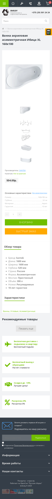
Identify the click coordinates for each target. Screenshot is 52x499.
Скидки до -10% (22, 383)
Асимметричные (27, 311)
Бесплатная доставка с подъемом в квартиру (26, 342)
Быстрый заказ (26, 231)
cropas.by (31, 481)
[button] (21, 3)
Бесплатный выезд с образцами (23, 363)
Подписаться (40, 438)
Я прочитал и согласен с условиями (24, 446)
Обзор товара (12, 246)
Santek (22, 170)
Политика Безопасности (24, 445)
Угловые (14, 311)
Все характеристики (39, 193)
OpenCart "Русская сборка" (31, 483)
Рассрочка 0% (19, 401)
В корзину (26, 222)
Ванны (6, 311)
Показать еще (26, 328)
